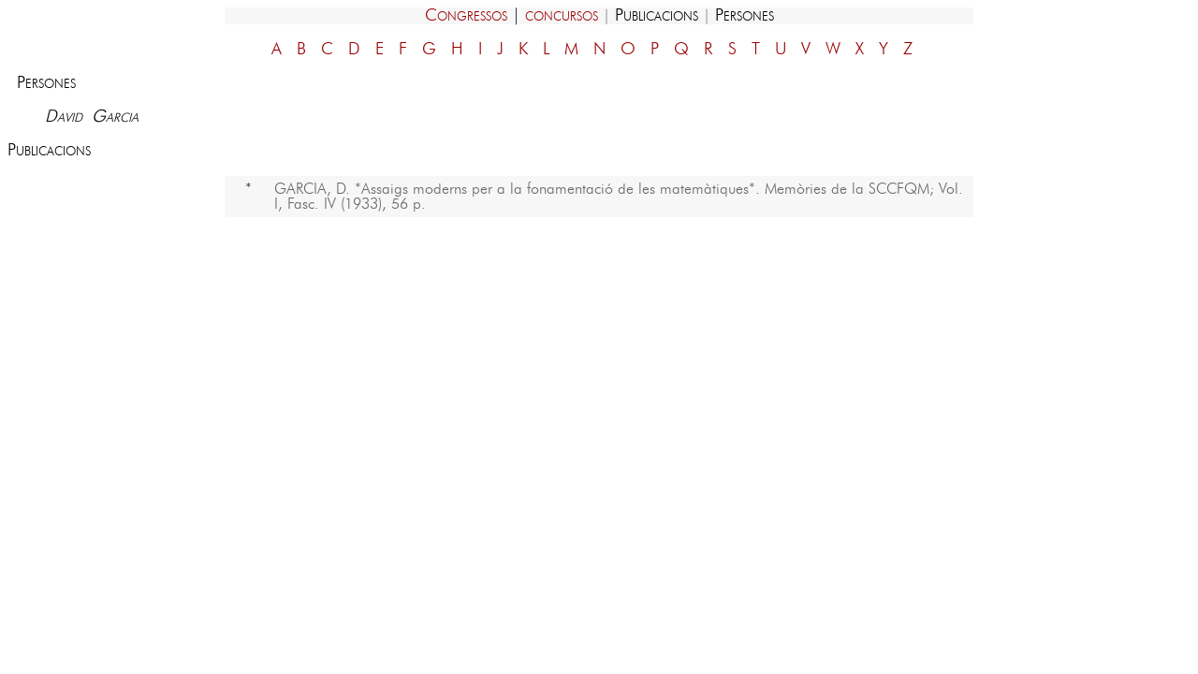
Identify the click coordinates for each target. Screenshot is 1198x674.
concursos (561, 15)
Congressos (466, 15)
